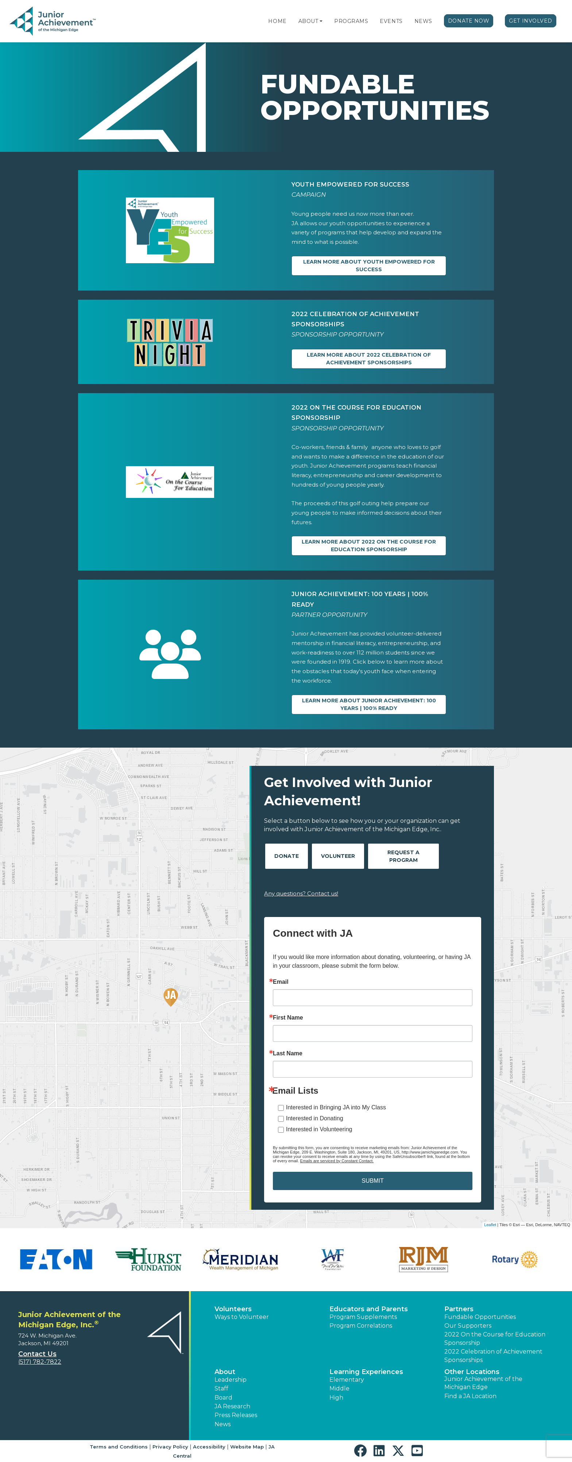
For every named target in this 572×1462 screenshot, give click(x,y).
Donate (286, 856)
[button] (321, 21)
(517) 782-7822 (39, 1361)
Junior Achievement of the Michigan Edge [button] (483, 1382)
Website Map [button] (247, 1447)
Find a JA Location (470, 1396)
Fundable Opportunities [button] (480, 1316)
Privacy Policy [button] (170, 1447)
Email (281, 982)
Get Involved (530, 21)
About (308, 21)
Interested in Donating (314, 1118)
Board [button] (223, 1397)
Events (391, 21)
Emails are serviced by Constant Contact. (337, 1161)
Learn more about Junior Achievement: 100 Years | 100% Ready (369, 704)
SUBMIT (372, 1181)
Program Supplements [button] (363, 1316)
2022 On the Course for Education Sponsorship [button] (494, 1338)
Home (277, 21)
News (423, 21)
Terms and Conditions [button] (119, 1447)
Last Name (287, 1053)
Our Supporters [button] (467, 1325)
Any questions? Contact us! (301, 893)
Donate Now (469, 21)
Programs (351, 21)
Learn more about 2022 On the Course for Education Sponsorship (369, 545)
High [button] (336, 1397)
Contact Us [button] (37, 1354)
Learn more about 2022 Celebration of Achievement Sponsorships (369, 359)
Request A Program (403, 856)
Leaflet (490, 1225)
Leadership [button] (230, 1379)
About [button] (224, 1372)
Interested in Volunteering (319, 1129)
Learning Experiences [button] (366, 1372)
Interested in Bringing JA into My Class (336, 1107)
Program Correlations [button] (360, 1325)
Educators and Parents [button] (368, 1309)
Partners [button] (459, 1309)
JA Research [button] (232, 1406)
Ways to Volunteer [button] (241, 1316)
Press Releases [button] (235, 1415)
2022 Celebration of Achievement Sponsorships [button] (493, 1355)
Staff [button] (221, 1388)
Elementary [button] (346, 1379)
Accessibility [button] (209, 1447)
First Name (288, 1018)
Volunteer (338, 856)
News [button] (222, 1424)
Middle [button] (339, 1388)
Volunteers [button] (233, 1309)
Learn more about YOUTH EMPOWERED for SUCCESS (369, 265)
